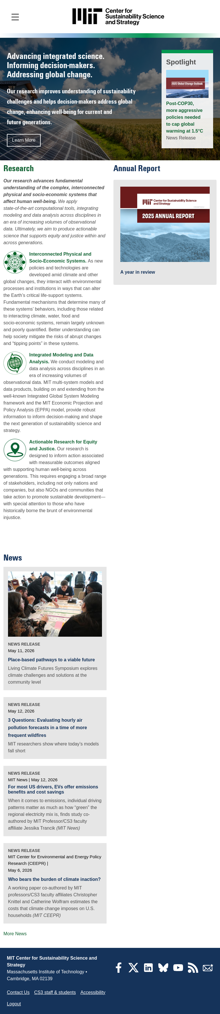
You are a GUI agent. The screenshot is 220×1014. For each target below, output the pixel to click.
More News (15, 933)
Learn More (24, 140)
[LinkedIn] (148, 971)
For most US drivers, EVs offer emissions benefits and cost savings (53, 789)
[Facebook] (118, 971)
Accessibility (92, 992)
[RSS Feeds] (193, 971)
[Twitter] (133, 971)
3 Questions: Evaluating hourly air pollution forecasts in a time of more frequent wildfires (47, 728)
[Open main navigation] (15, 16)
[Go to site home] (118, 16)
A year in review (137, 272)
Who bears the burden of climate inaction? (54, 879)
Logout (14, 1003)
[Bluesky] (163, 971)
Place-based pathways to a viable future (51, 659)
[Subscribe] (208, 971)
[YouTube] (178, 971)
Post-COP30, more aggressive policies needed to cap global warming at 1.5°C (184, 117)
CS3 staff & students (55, 992)
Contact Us (18, 992)
